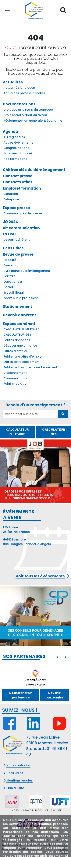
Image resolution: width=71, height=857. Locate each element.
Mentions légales (18, 780)
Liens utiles (13, 773)
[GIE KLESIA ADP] (35, 676)
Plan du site (14, 788)
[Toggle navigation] (7, 10)
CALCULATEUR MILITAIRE (17, 431)
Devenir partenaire (54, 695)
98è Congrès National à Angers (27, 541)
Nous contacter (17, 765)
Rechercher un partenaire (20, 695)
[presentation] (57, 657)
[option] (35, 676)
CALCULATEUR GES (53, 431)
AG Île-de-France (16, 529)
